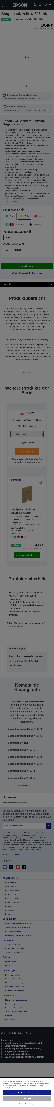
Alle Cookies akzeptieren (27, 1093)
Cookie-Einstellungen (27, 1104)
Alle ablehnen (27, 1098)
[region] (27, 1092)
